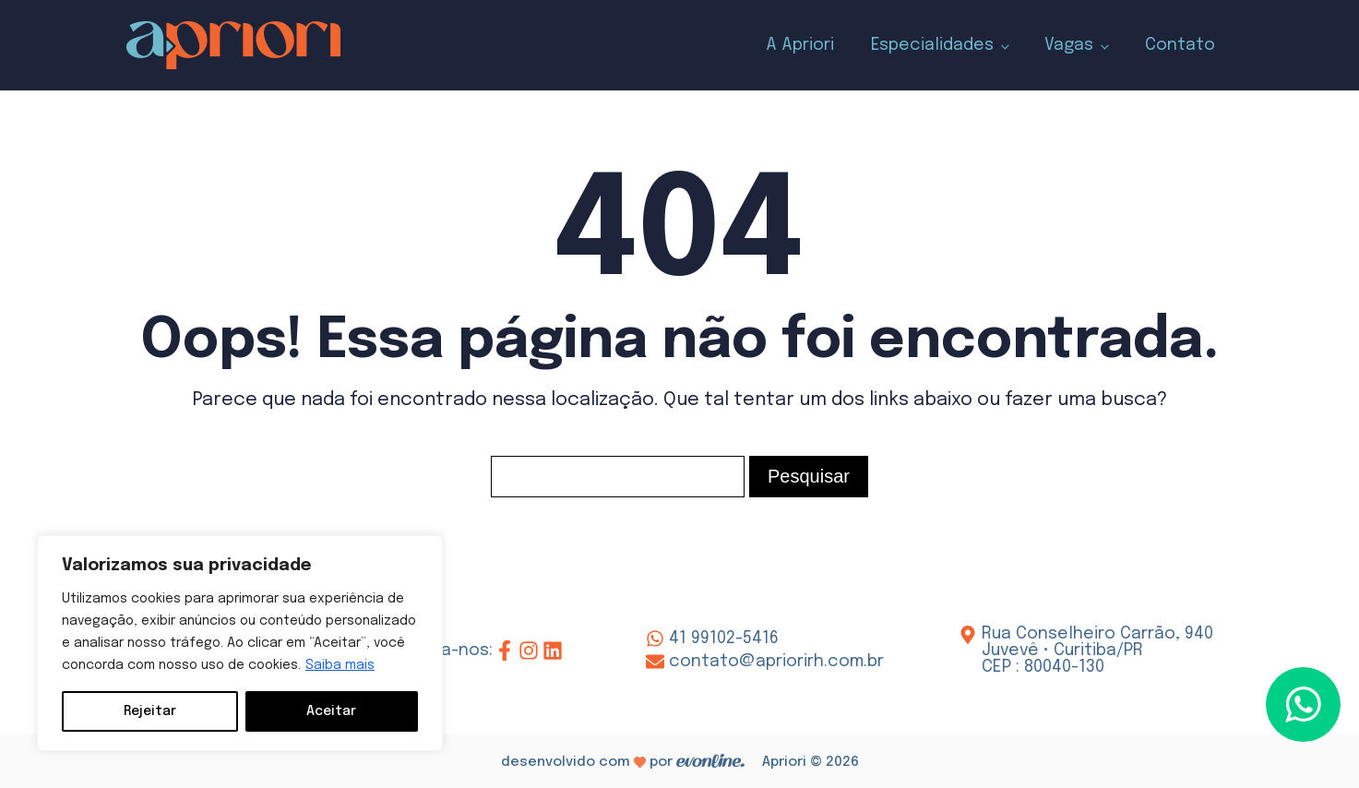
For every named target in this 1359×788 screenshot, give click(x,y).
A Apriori (800, 45)
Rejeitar (150, 711)
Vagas (1068, 45)
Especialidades (932, 45)
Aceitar (331, 711)
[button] (1303, 704)
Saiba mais (340, 665)
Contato (1180, 45)
